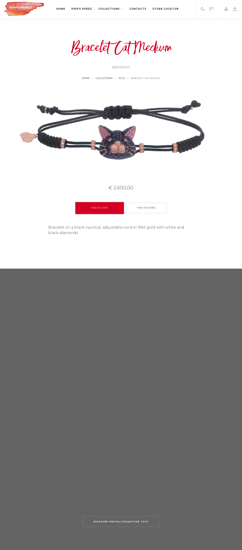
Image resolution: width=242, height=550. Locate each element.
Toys (122, 78)
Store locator (165, 8)
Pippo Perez (81, 8)
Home (60, 8)
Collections (110, 8)
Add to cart (99, 208)
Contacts (137, 8)
